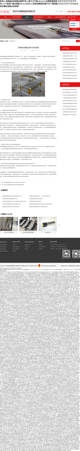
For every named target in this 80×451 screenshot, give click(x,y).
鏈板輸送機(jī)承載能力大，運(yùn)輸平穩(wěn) (71, 55)
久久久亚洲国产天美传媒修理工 (59, 276)
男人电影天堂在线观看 (69, 325)
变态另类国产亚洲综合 (47, 276)
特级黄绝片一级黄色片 (61, 348)
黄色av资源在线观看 (4, 398)
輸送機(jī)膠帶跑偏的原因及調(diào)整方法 (71, 103)
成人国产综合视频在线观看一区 (53, 275)
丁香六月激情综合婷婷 (55, 287)
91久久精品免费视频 (12, 367)
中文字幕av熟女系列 (36, 274)
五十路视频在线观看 (31, 292)
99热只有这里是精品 (26, 403)
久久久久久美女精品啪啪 (5, 347)
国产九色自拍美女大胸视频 (22, 325)
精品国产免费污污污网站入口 (13, 287)
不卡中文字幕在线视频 (27, 352)
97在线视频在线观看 (68, 293)
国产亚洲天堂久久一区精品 (27, 414)
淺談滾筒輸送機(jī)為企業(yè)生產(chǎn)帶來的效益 (40, 204)
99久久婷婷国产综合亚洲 (9, 396)
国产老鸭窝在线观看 (36, 342)
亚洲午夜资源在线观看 (9, 377)
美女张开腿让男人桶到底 (47, 359)
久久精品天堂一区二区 (10, 328)
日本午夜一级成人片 (45, 441)
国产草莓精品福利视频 (48, 294)
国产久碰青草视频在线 (45, 287)
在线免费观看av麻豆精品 (33, 298)
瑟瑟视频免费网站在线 (21, 439)
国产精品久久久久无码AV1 (70, 321)
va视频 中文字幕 (63, 319)
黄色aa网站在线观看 (65, 397)
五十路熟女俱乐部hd (37, 277)
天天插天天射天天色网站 (17, 289)
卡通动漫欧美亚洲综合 (10, 310)
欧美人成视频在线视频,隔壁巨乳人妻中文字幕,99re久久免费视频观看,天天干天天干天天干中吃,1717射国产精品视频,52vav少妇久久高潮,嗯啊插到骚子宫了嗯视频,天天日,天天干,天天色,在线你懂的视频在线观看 (39, 3)
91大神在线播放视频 (46, 277)
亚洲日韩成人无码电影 (7, 425)
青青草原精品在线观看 (57, 435)
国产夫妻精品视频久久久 (14, 415)
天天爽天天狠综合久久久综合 (56, 281)
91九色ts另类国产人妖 (48, 315)
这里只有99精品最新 (28, 321)
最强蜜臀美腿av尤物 (27, 280)
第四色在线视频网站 (4, 361)
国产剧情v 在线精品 (43, 390)
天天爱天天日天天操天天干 (12, 342)
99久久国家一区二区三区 (54, 317)
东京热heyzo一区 (52, 395)
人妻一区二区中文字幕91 (37, 291)
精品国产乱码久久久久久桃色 (54, 346)
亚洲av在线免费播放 (23, 350)
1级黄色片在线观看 (63, 366)
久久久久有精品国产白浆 (24, 407)
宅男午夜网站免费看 (63, 439)
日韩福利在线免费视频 (59, 324)
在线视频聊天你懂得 (44, 273)
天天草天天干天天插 (32, 350)
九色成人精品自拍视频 (10, 321)
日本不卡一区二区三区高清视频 (12, 316)
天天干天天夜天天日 (43, 353)
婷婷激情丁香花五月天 (72, 382)
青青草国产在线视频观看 (62, 409)
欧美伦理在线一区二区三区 (60, 384)
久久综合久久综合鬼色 (51, 348)
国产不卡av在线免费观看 (5, 362)
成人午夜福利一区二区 (16, 416)
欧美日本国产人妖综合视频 (36, 336)
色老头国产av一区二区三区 (8, 406)
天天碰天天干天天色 (44, 297)
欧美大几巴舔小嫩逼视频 (74, 372)
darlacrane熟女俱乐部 (64, 372)
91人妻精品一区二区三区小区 (18, 425)
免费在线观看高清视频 (45, 342)
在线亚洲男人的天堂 (67, 424)
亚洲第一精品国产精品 (39, 283)
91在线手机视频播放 (18, 352)
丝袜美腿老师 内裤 (50, 355)
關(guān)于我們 (71, 17)
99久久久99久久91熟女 (72, 299)
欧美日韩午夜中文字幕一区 (55, 305)
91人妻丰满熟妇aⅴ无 (26, 282)
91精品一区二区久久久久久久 (69, 378)
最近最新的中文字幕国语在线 (43, 317)
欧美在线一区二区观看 (15, 312)
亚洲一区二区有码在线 (71, 366)
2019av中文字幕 (61, 297)
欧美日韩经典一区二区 (54, 286)
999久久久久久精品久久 (18, 323)
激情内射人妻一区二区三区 (35, 380)
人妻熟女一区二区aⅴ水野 (21, 354)
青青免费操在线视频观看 (6, 382)
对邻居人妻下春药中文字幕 (15, 279)
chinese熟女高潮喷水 (19, 294)
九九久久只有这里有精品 (40, 428)
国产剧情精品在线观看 (4, 305)
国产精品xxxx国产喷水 (54, 333)
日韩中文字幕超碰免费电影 (43, 304)
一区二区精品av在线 (60, 292)
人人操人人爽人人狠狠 (73, 288)
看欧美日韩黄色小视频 (11, 292)
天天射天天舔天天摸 (22, 329)
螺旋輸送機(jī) (3, 249)
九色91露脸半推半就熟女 (68, 438)
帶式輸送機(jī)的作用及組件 (35, 201)
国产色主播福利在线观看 (9, 319)
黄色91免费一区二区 (23, 305)
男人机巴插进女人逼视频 (60, 437)
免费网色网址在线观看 (6, 389)
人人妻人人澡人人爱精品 (69, 303)
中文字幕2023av (54, 361)
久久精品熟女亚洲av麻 (10, 294)
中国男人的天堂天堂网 (41, 402)
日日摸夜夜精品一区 (70, 428)
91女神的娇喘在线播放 (20, 348)
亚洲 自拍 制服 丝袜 (74, 300)
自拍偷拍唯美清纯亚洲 (29, 306)
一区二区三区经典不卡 (58, 424)
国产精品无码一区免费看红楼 (67, 420)
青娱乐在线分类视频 (35, 286)
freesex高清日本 (7, 345)
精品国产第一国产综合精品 (70, 386)
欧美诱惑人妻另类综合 (17, 282)
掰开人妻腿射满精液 (58, 419)
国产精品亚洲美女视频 (70, 389)
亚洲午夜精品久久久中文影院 (33, 372)
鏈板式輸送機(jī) (3, 244)
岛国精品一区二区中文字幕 (21, 331)
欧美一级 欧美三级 (60, 303)
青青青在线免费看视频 (7, 424)
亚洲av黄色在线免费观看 (53, 353)
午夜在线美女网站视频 (13, 350)
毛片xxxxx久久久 (4, 285)
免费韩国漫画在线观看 (14, 298)
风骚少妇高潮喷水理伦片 (57, 340)
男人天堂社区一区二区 (33, 293)
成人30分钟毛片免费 (61, 392)
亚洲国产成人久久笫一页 (29, 435)
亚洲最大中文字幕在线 (66, 359)
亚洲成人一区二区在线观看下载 (13, 309)
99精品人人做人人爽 (26, 336)
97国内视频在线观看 (68, 274)
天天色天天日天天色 (56, 298)
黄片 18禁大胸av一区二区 (40, 412)
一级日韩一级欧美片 (38, 279)
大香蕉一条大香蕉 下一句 (42, 391)
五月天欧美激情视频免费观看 (30, 402)
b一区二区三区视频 (10, 401)
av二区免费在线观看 (25, 313)
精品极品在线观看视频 (68, 335)
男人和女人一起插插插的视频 (44, 444)
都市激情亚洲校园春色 (17, 395)
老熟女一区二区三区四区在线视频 (63, 318)
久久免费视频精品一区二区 (7, 324)
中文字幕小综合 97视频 (51, 352)
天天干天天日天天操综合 (36, 309)
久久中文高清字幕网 (40, 310)
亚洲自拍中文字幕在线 (45, 333)
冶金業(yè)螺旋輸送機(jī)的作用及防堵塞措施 (71, 95)
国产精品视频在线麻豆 (20, 288)
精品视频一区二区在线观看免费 (27, 283)
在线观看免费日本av (45, 394)
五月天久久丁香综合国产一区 (18, 317)
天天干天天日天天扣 (19, 379)
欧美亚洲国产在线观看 (64, 339)
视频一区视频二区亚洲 (56, 410)
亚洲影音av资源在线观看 (35, 312)
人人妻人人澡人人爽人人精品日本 (8, 428)
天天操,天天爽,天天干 (23, 383)
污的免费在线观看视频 (42, 386)
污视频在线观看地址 (27, 307)
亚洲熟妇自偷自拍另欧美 (70, 370)
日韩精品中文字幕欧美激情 (38, 356)
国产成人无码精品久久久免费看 (68, 301)
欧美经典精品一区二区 (46, 421)
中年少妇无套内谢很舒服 (62, 402)
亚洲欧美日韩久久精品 (39, 271)
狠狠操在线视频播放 (62, 414)
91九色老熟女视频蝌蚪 (35, 378)
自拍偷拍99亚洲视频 (29, 315)
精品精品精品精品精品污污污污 (32, 273)
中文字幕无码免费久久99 (37, 280)
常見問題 (41, 248)
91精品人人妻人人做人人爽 (9, 421)
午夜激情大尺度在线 (60, 386)
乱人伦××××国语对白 (62, 362)
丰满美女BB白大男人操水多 (35, 367)
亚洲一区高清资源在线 (63, 445)
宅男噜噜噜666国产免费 (21, 328)
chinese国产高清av (63, 418)
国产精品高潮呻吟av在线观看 (53, 322)
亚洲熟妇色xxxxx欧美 (11, 273)
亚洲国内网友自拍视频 (41, 437)
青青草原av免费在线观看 (45, 449)
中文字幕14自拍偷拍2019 (12, 297)
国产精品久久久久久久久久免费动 (66, 273)
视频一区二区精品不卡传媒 (28, 341)
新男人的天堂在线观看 (13, 361)
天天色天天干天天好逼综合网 (46, 312)
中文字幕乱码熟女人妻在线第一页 (19, 359)
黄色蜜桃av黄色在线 (59, 295)
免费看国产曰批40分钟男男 (40, 337)
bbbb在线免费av (68, 294)
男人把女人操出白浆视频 (74, 360)
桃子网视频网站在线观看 (33, 327)
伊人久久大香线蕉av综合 (67, 305)
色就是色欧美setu (70, 384)
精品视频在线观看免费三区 (16, 277)
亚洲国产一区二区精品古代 (68, 291)
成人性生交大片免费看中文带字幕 (65, 404)
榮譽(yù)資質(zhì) (38, 17)
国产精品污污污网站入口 (58, 271)
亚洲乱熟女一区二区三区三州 (20, 299)
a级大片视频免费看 (19, 370)
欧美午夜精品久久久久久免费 (30, 323)
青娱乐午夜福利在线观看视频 (44, 343)
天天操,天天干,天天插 (23, 327)
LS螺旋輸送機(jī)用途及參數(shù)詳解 (71, 97)
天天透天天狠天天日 (63, 331)
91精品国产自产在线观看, (13, 334)
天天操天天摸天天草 (51, 386)
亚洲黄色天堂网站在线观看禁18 (65, 422)
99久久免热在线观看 (14, 408)
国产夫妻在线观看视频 (65, 287)
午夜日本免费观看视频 (14, 343)
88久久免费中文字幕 (31, 311)
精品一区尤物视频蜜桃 (53, 273)
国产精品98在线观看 (56, 367)
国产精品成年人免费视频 (8, 318)
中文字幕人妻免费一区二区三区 (58, 336)
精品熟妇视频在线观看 (25, 285)
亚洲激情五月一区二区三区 (45, 301)
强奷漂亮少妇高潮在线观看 (49, 377)
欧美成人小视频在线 (18, 420)
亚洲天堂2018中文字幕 (23, 408)
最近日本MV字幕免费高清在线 (29, 370)
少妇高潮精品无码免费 (22, 297)
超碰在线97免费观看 (54, 316)
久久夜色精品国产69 (19, 402)
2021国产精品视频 (8, 374)
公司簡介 (15, 244)
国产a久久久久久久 (72, 402)
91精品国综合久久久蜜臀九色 (58, 383)
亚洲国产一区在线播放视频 (71, 297)
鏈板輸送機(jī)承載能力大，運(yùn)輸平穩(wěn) (39, 196)
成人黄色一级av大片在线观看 (66, 317)
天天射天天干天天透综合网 (70, 446)
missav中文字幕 (67, 449)
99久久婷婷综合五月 (71, 362)
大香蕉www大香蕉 (21, 447)
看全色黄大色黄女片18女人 (29, 349)
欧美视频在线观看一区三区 (71, 336)
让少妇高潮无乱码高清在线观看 (57, 421)
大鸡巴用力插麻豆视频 (45, 385)
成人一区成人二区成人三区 (52, 366)
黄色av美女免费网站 (6, 368)
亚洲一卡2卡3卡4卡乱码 (45, 281)
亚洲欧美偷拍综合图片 (10, 370)
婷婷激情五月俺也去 (70, 279)
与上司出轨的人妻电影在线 (15, 271)
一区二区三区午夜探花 (64, 349)
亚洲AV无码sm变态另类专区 (43, 305)
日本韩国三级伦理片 (33, 343)
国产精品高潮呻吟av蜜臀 (66, 280)
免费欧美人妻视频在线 (37, 446)
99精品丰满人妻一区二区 (21, 409)
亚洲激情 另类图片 (39, 404)
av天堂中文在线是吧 (74, 358)
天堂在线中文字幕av (54, 331)
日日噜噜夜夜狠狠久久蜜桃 (40, 348)
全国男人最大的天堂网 (21, 373)
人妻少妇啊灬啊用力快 (27, 289)
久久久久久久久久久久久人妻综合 (30, 371)
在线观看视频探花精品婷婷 (44, 345)
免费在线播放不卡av (25, 312)
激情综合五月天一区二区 (29, 324)
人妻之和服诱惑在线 (39, 341)
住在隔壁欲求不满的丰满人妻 (51, 362)
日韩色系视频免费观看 (13, 372)
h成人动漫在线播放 (30, 450)
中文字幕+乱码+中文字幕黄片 (57, 277)
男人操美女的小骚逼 (10, 280)
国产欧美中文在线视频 (23, 365)
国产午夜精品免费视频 (46, 339)
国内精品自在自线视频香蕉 (8, 340)
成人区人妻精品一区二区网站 (73, 311)
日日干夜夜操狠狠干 (73, 444)
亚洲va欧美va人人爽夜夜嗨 (23, 390)
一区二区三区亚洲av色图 (67, 434)
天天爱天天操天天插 (75, 346)
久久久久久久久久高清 (10, 303)
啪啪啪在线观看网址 (49, 356)
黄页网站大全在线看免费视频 (70, 277)
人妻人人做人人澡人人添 (9, 358)
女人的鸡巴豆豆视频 (65, 367)
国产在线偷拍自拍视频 (17, 276)
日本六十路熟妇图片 (47, 336)
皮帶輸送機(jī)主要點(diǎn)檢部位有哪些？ (71, 111)
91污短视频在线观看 (67, 281)
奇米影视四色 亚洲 (59, 432)
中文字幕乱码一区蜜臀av (66, 345)
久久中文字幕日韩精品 (24, 281)
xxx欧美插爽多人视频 (39, 377)
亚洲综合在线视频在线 (65, 346)
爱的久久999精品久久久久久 (53, 306)
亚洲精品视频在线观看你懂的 (20, 406)
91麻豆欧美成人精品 (26, 397)
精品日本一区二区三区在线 (21, 391)
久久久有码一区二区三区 (8, 291)
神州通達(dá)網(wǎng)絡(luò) (74, 265)
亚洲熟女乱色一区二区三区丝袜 (22, 335)
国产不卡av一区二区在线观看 (10, 354)
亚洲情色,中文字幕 (7, 281)
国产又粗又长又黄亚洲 (24, 343)
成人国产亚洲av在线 (42, 293)
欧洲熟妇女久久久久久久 (5, 312)
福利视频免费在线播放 (43, 334)
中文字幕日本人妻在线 (47, 340)
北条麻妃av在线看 (58, 310)
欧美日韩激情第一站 (40, 292)
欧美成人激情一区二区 (30, 364)
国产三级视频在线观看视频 (9, 384)
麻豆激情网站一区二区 (23, 275)
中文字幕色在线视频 (16, 283)
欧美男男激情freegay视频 (37, 368)
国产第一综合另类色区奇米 (31, 374)
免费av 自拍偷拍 (14, 407)
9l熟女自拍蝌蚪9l (18, 280)
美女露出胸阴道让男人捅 (56, 345)
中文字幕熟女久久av (51, 318)
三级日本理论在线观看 (8, 276)
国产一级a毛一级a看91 (25, 360)
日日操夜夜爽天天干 (19, 396)
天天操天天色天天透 (35, 301)
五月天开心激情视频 (61, 428)
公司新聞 (41, 244)
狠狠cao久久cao (37, 358)
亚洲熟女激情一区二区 (70, 327)
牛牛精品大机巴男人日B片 (14, 398)
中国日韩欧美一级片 (31, 299)
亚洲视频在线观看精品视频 (40, 355)
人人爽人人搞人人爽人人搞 (49, 341)
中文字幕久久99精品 (63, 299)
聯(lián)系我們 (16, 248)
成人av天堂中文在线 (27, 420)
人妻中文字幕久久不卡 (21, 404)
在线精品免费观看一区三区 (59, 350)
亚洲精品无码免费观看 (18, 377)
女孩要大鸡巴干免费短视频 (44, 316)
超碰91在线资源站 (60, 390)
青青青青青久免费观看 (30, 322)
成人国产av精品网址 (55, 358)
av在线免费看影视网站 (58, 416)
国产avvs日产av (13, 373)
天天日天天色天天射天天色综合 (28, 271)
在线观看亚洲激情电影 (53, 297)
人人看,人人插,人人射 (34, 360)
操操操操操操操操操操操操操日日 (18, 362)
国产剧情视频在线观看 (24, 287)
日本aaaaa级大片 (40, 447)
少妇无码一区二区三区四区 (33, 297)
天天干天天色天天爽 (68, 323)
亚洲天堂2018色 (60, 285)
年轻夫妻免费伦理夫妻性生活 (41, 306)
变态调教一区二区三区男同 (45, 403)
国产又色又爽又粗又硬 (61, 364)
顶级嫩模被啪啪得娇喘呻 (21, 392)
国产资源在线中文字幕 (22, 437)
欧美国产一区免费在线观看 (5, 360)
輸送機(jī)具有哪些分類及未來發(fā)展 (10, 206)
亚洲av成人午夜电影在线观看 (47, 434)
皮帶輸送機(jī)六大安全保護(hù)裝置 (71, 114)
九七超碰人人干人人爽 (59, 370)
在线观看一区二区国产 (34, 335)
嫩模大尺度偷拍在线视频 (33, 383)
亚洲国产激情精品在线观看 (50, 311)
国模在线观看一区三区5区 (34, 434)
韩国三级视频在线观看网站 (11, 390)
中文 (57, 11)
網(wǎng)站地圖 (52, 265)
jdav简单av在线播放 (24, 298)
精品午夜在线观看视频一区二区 (46, 416)
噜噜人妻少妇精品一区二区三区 (71, 421)
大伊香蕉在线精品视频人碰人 (25, 426)
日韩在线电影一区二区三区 (51, 289)
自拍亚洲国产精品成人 (42, 406)
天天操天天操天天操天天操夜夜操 (63, 377)
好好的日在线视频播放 (32, 330)
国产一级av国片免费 (42, 288)
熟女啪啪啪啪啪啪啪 (51, 330)
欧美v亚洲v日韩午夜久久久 (41, 364)
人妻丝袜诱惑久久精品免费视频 (47, 274)
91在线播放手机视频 (11, 331)
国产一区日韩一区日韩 (75, 361)
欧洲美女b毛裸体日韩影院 (66, 374)
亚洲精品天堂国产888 (58, 307)
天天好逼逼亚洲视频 (26, 286)
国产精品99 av (52, 401)
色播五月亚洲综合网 (73, 349)
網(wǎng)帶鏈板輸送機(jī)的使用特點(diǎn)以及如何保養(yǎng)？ (71, 109)
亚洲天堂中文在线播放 (25, 309)
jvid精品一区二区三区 (58, 274)
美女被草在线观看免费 (67, 419)
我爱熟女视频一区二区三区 (68, 313)
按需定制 (27, 246)
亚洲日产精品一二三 (67, 282)
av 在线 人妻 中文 (60, 395)
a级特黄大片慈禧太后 (60, 407)
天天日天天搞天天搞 (7, 274)
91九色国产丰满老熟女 (68, 355)
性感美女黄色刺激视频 (38, 315)
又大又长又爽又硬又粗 (71, 364)
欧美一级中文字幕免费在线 (7, 349)
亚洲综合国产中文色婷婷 (73, 286)
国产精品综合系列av (55, 373)
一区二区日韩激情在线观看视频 (31, 318)
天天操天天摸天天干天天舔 (20, 413)
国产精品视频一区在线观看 (64, 361)
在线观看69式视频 (42, 318)
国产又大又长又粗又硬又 (20, 319)
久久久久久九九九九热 (9, 418)
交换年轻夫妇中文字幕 (4, 271)
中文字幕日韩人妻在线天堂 (22, 295)
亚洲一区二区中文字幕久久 (35, 313)
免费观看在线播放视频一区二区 (52, 418)
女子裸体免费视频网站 (67, 342)
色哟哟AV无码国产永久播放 (26, 443)
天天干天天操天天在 (28, 379)
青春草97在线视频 (46, 280)
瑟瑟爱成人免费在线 (57, 283)
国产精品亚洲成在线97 (21, 292)
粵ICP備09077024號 (33, 265)
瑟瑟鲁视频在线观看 (31, 439)
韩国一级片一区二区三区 (25, 419)
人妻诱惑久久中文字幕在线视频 (10, 329)
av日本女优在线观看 (46, 380)
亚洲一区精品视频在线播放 (8, 299)
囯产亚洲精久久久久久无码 (14, 285)
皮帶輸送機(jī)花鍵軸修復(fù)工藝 (9, 198)
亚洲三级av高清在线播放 (13, 275)
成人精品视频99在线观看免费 (16, 307)
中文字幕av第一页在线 (34, 346)
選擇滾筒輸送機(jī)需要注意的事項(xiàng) (38, 206)
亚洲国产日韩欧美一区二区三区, (67, 430)
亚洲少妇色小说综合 (68, 285)
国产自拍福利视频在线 (63, 353)
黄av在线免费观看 (58, 400)
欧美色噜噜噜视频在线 (37, 340)
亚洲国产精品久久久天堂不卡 (48, 313)
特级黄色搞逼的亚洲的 (65, 298)
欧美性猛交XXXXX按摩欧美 (26, 368)
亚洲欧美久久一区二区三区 (50, 292)
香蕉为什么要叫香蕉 (16, 380)
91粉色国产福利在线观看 (66, 385)
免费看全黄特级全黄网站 (50, 379)
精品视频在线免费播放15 (22, 330)
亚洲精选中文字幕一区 (36, 339)
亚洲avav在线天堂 (51, 293)
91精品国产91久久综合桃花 (59, 279)
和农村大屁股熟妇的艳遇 (55, 280)
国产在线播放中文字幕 (31, 427)
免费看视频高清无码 (16, 274)
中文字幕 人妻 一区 (49, 271)
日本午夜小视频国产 (52, 285)
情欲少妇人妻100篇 (16, 281)
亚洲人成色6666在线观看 (20, 322)
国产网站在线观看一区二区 (7, 323)
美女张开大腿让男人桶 (10, 409)
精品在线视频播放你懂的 (56, 301)
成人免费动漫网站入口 (21, 273)
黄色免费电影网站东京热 (35, 287)
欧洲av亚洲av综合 (46, 282)
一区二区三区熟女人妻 (4, 373)
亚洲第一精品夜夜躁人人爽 (45, 360)
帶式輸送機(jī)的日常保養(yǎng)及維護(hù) (71, 106)
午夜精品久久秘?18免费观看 (62, 288)
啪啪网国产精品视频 (8, 336)
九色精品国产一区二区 (46, 415)
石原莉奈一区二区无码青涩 (60, 354)
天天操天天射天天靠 (73, 365)
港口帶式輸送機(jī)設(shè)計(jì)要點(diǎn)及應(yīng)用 (14, 201)
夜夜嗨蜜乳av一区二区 (25, 346)
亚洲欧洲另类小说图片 (42, 374)
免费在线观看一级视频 (64, 316)
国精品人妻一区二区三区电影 (10, 295)
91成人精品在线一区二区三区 (23, 367)
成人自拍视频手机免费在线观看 (62, 447)
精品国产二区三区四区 (31, 384)
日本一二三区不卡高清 (53, 365)
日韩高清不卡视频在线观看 (68, 307)
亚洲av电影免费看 (5, 449)
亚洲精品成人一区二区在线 (53, 349)
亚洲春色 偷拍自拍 (41, 350)
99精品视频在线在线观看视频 (9, 386)
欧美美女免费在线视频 (63, 365)
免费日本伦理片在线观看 (56, 380)
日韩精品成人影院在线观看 (38, 414)
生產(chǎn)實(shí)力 (60, 17)
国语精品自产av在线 (43, 285)
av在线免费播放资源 (70, 392)
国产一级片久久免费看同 (29, 355)
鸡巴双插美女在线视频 (26, 339)
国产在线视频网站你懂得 (51, 402)
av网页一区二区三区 (69, 328)
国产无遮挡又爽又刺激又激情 (39, 443)
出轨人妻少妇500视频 (47, 291)
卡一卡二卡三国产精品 (34, 281)
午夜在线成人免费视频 (43, 408)
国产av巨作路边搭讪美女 (36, 282)
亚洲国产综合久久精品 (16, 345)
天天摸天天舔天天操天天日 (31, 288)
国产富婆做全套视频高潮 (29, 294)
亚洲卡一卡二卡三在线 (62, 304)
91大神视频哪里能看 (49, 384)
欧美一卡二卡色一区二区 (63, 347)
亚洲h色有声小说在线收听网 (30, 317)
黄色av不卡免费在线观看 (21, 353)
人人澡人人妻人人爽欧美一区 (41, 349)
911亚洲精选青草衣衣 (13, 383)
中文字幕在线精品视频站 (59, 294)
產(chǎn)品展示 (16, 17)
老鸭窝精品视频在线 (39, 294)
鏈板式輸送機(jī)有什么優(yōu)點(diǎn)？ (71, 92)
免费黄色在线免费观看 (59, 321)
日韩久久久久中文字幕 (51, 288)
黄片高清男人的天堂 (62, 391)
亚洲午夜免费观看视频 (9, 420)
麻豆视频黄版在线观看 (69, 271)
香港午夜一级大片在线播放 (56, 342)
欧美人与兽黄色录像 (52, 334)
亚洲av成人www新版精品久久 (56, 282)
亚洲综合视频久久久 (41, 384)
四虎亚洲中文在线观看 (70, 352)
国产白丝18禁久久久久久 (34, 445)
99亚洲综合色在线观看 (41, 409)
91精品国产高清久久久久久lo (21, 401)
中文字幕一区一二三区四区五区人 (51, 404)
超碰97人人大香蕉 (33, 407)
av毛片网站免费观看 (37, 321)
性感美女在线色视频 (34, 345)
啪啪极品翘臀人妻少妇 (7, 282)
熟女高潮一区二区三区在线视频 (68, 309)
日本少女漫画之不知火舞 (63, 289)
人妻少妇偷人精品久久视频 (36, 397)
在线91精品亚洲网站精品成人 (50, 300)
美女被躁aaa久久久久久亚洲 (45, 298)
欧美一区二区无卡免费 (39, 300)
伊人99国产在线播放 (62, 408)
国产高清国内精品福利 (48, 419)
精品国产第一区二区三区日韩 (32, 319)
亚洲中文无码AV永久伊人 (63, 433)
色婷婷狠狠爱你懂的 (73, 347)
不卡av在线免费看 (10, 356)
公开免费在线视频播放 (23, 293)
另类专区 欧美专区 (38, 276)
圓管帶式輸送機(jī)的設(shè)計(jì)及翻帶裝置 (71, 100)
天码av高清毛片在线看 (65, 275)
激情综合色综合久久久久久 (24, 333)
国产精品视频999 (19, 303)
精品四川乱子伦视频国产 (41, 322)
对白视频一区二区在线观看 (43, 382)
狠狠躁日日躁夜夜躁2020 (58, 368)
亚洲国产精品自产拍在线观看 (28, 279)
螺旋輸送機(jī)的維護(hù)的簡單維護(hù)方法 (12, 196)
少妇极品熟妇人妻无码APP (35, 441)
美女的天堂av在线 (53, 304)
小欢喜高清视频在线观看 (57, 291)
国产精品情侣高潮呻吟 (52, 329)
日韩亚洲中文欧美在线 (32, 331)
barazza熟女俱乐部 (61, 329)
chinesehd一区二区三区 (11, 304)
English (61, 11)
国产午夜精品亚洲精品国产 (69, 426)
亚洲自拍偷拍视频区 (7, 283)
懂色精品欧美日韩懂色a (69, 324)
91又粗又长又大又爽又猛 (48, 279)
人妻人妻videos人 (33, 433)
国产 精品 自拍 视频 (25, 345)
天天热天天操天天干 (25, 380)
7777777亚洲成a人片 (39, 392)
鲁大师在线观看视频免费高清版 (57, 325)
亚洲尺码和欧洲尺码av (49, 328)
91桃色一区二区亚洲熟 (19, 306)
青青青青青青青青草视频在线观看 (67, 333)
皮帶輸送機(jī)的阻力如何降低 (36, 198)
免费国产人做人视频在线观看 (18, 382)
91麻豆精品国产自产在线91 (65, 322)
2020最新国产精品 (66, 283)
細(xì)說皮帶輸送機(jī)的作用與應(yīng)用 (11, 204)
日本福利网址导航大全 (8, 286)
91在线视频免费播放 (34, 361)
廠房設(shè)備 (28, 244)
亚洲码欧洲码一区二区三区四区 (14, 403)
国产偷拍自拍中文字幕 (36, 307)
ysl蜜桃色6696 (52, 335)
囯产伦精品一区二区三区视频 (53, 406)
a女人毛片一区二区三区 (61, 311)
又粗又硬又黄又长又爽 (49, 324)
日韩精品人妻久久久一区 (19, 418)
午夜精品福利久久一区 (7, 395)
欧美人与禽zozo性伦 (50, 437)
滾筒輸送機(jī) (3, 56)
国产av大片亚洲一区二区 (36, 388)
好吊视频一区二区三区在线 (68, 340)
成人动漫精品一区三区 (46, 367)
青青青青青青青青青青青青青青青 (56, 323)
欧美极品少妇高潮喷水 (35, 333)
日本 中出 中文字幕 (17, 313)
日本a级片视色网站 (58, 313)
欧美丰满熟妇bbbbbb (33, 334)
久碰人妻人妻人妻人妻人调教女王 (16, 366)
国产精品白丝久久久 (64, 360)
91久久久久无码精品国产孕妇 (25, 342)
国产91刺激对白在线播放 (74, 445)
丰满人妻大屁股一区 (34, 285)
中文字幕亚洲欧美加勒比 (12, 445)
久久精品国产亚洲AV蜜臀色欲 (63, 300)
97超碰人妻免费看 (61, 327)
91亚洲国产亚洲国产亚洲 (19, 318)
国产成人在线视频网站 (11, 330)
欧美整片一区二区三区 (41, 275)
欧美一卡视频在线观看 (41, 366)
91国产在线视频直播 (41, 371)
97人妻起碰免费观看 (50, 295)
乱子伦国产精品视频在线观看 (57, 403)
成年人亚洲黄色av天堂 (44, 286)
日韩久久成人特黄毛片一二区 (23, 304)
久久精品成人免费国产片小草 (51, 427)
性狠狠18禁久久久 (49, 412)
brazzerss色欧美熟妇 (7, 313)
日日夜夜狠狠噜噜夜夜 (52, 364)
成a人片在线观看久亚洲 (69, 295)
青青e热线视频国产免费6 (71, 329)
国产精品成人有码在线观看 (58, 312)
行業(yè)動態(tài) (42, 246)
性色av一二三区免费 (56, 388)
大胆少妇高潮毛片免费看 (68, 435)
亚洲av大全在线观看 (14, 305)
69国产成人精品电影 (17, 286)
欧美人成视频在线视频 (58, 315)
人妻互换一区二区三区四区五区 (66, 373)
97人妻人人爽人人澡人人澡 (72, 354)
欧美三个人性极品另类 (27, 340)
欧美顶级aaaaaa (49, 450)
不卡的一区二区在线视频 (9, 306)
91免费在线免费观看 (21, 444)
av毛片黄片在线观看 (11, 288)
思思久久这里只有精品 (31, 329)
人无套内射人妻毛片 (27, 291)
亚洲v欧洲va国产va (16, 360)
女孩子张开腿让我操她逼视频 (11, 394)
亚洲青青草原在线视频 (70, 334)
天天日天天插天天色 (49, 283)
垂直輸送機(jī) (3, 246)
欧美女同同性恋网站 (4, 333)
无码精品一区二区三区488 (54, 420)
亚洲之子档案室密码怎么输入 (70, 425)
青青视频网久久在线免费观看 (51, 392)
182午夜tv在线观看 (30, 413)
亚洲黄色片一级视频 (33, 295)
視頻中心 (49, 17)
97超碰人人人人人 (31, 354)
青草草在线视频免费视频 (74, 316)
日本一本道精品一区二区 (59, 328)
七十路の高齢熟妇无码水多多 (44, 331)
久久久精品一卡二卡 (53, 327)
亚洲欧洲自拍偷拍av (58, 396)
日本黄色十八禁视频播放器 (28, 276)
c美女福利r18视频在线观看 (69, 390)
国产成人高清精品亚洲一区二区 (38, 289)
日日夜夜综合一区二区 (49, 354)
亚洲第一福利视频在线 (42, 330)
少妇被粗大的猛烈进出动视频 (66, 306)
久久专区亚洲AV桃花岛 (27, 395)
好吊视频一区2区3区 (20, 386)
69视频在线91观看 (45, 395)
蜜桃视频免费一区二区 (11, 325)
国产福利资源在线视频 (27, 356)
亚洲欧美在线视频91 (26, 301)
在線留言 (15, 251)
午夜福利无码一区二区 (34, 398)
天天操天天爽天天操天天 (10, 335)
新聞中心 (27, 17)
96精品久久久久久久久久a (34, 365)
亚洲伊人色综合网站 (59, 293)
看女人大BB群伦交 (63, 286)
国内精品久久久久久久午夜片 (69, 310)
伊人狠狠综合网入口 (41, 432)
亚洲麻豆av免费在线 (29, 376)
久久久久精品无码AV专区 (41, 299)
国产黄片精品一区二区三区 (24, 378)
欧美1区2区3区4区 (32, 275)
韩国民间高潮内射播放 (24, 316)
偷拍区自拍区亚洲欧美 (70, 350)
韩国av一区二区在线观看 (26, 274)
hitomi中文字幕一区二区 (27, 277)
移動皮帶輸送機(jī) (4, 251)
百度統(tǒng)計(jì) (45, 265)
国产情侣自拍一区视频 (9, 341)
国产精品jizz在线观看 (35, 416)
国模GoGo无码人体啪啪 (48, 424)
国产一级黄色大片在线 (39, 324)
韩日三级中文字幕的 (18, 340)
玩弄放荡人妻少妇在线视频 (30, 447)
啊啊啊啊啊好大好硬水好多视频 (19, 374)
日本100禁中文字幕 (41, 295)
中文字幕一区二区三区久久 (31, 444)
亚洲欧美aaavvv (73, 287)
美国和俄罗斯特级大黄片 (16, 301)
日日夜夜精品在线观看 (27, 389)
